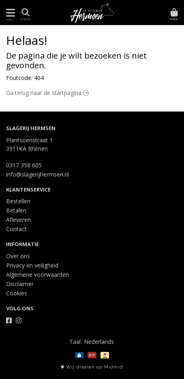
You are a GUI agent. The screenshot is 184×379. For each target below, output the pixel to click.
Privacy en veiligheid (32, 265)
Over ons (18, 256)
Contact (16, 229)
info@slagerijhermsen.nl (37, 174)
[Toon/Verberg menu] (9, 12)
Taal (75, 341)
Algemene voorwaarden (37, 274)
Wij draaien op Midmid (92, 367)
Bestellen (18, 201)
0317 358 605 (24, 165)
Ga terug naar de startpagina (47, 93)
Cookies (16, 293)
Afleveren (18, 219)
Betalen (16, 210)
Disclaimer (20, 284)
